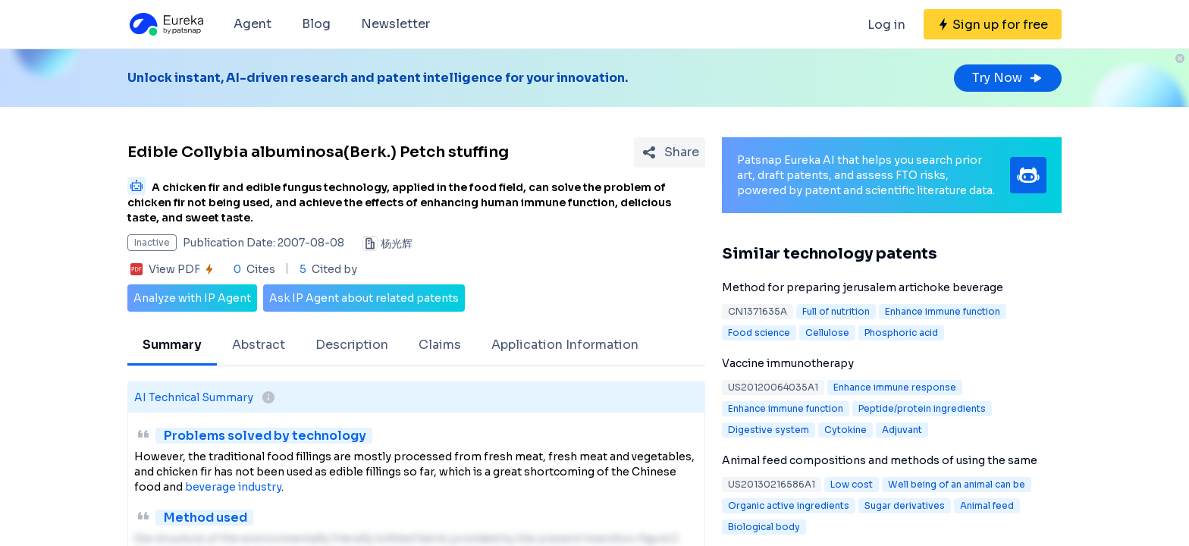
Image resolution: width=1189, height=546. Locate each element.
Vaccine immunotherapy (788, 363)
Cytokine (845, 429)
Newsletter (395, 24)
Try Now (1007, 78)
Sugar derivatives (904, 505)
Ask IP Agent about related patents (364, 298)
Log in (886, 25)
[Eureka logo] (165, 24)
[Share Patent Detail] (669, 152)
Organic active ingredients (788, 505)
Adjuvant (902, 429)
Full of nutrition (836, 311)
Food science (759, 332)
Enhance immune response (894, 387)
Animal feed (987, 505)
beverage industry (233, 487)
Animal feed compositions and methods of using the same (879, 460)
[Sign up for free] (993, 24)
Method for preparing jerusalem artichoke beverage (862, 287)
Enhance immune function (942, 311)
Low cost (851, 484)
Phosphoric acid (901, 332)
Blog (316, 24)
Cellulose (827, 332)
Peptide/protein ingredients (922, 408)
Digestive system (768, 429)
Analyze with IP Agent (192, 298)
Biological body (764, 526)
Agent (252, 24)
